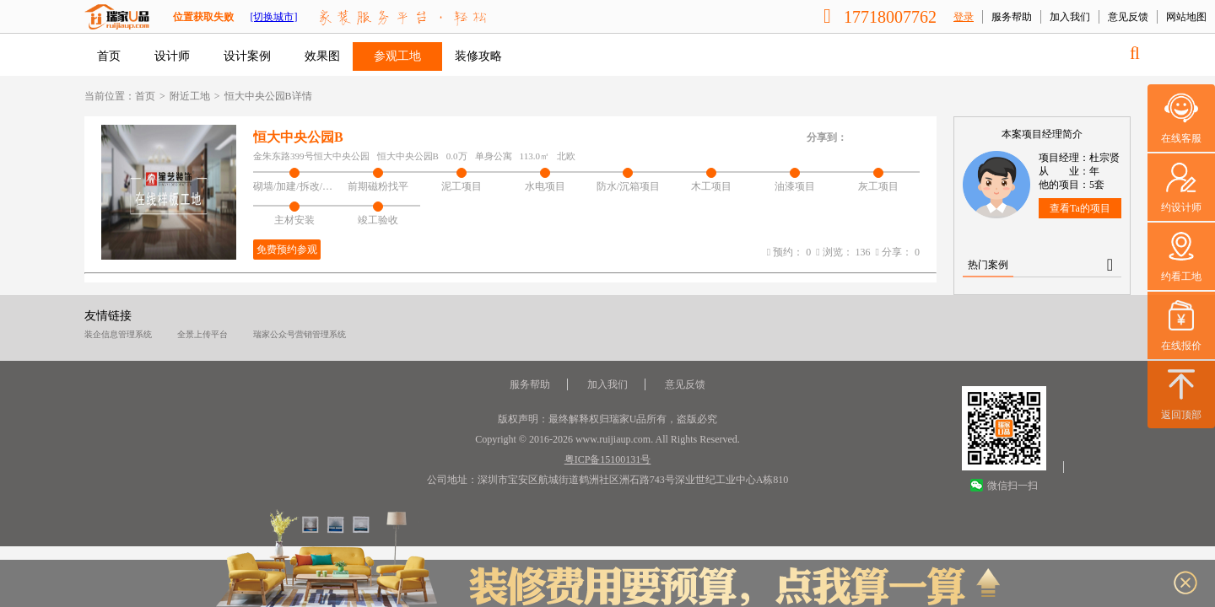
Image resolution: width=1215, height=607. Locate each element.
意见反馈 (1128, 17)
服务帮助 (1011, 17)
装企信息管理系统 (118, 334)
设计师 (172, 56)
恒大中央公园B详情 (268, 96)
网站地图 (1186, 17)
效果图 (322, 56)
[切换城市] (273, 17)
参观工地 (397, 56)
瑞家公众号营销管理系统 (299, 334)
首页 (109, 56)
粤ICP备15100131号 (607, 459)
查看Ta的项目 (1080, 208)
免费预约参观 (286, 249)
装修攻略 (478, 56)
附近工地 (190, 96)
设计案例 (247, 56)
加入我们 (1070, 17)
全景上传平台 (202, 334)
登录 (963, 17)
